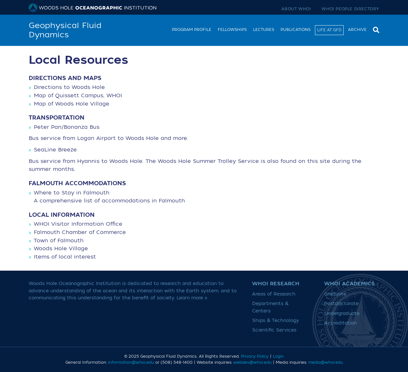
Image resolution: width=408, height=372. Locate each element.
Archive (357, 29)
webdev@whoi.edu (252, 362)
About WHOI (296, 8)
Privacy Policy (255, 356)
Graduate (335, 294)
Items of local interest (65, 256)
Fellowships (232, 29)
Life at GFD (329, 30)
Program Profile (191, 29)
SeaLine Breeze (55, 149)
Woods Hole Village (61, 248)
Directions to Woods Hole (69, 87)
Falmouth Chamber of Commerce (80, 232)
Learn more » (192, 298)
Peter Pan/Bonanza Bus (66, 127)
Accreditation (340, 323)
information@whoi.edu (131, 362)
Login (278, 356)
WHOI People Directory (350, 8)
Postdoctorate (341, 304)
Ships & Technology (275, 320)
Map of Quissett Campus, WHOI (78, 95)
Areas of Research (273, 294)
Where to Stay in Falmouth (71, 192)
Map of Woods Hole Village (71, 103)
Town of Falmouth (59, 240)
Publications (295, 29)
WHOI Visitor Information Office (78, 224)
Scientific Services (274, 330)
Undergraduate (342, 313)
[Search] (374, 29)
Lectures (263, 29)
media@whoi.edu (325, 362)
